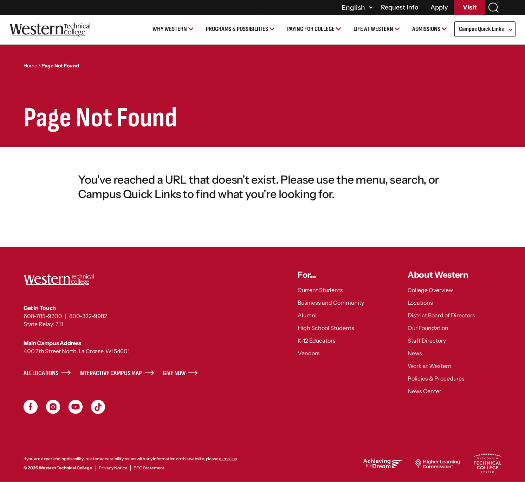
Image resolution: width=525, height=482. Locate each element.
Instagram (53, 407)
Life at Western (373, 29)
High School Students (326, 327)
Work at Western (430, 365)
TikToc (98, 407)
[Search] (493, 7)
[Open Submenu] (510, 30)
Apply (439, 7)
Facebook (31, 407)
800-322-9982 (88, 315)
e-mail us (227, 458)
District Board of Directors (441, 315)
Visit (470, 7)
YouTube (76, 407)
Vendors (309, 353)
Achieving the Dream (382, 463)
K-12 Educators (317, 340)
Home (30, 65)
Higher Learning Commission (437, 463)
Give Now (174, 373)
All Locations (41, 373)
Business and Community (331, 302)
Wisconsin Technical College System (487, 463)
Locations (420, 302)
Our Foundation (428, 327)
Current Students (320, 289)
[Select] (356, 7)
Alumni (307, 315)
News (415, 353)
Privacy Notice (113, 467)
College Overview (430, 289)
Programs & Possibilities (237, 29)
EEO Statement (149, 467)
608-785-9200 (43, 315)
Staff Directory (427, 340)
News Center (424, 391)
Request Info (400, 7)
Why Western (170, 29)
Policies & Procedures (436, 378)
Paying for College (311, 29)
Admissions (426, 29)
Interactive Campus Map (110, 373)
